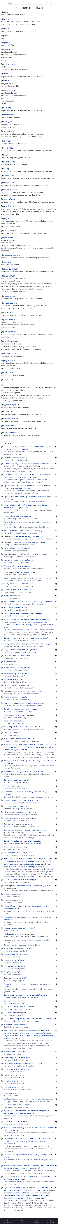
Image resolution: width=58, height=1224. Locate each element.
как (48, 474)
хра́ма (24, 507)
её (18, 771)
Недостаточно (10, 650)
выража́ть (25, 466)
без (24, 589)
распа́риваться (10, 341)
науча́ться (8, 372)
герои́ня (7, 1195)
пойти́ (6, 986)
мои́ (15, 832)
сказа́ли (13, 477)
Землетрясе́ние (10, 995)
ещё (9, 1087)
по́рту (39, 530)
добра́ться (36, 601)
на (38, 485)
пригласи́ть (18, 1007)
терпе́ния (15, 524)
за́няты (20, 619)
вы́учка (7, 154)
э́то (31, 446)
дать (23, 966)
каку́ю (27, 1018)
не (10, 457)
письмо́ (17, 624)
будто (6, 477)
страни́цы (36, 1165)
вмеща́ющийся (10, 418)
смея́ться (14, 1130)
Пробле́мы (8, 496)
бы (13, 505)
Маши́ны (7, 1127)
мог (8, 613)
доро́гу (33, 530)
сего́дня (23, 715)
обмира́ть (8, 147)
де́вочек (49, 1099)
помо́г (29, 824)
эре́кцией (19, 496)
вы (16, 505)
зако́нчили (11, 984)
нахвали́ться (9, 296)
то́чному (42, 792)
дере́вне (7, 507)
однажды (21, 1127)
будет (20, 866)
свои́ (32, 466)
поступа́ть (30, 928)
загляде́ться (9, 199)
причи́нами (8, 499)
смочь (6, 28)
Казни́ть (19, 1138)
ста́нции (47, 601)
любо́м (48, 861)
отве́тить (51, 624)
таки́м (30, 1035)
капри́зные (10, 1038)
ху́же (18, 786)
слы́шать (29, 584)
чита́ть (35, 554)
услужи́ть (8, 218)
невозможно (35, 727)
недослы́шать (10, 302)
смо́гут (30, 858)
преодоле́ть (18, 560)
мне (27, 530)
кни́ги (45, 1165)
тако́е (16, 1030)
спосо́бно (46, 744)
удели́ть (33, 624)
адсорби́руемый (11, 404)
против (46, 906)
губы (19, 832)
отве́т (38, 622)
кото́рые (47, 446)
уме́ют (15, 474)
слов (45, 1198)
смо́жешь (31, 830)
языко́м (24, 697)
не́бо (43, 1030)
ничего (14, 747)
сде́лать (7, 747)
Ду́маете (7, 858)
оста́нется (14, 864)
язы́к (35, 650)
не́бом (36, 1035)
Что (16, 861)
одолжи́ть (23, 613)
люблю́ (11, 463)
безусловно (9, 861)
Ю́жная (44, 866)
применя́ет (19, 1198)
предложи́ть (49, 1018)
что (16, 644)
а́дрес (21, 771)
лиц (20, 744)
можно (11, 812)
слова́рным (11, 1193)
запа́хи (17, 885)
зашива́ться (9, 275)
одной (29, 1165)
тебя (38, 522)
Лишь (6, 554)
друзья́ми (43, 858)
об (36, 1063)
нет (29, 477)
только (25, 650)
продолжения (35, 619)
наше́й (51, 1165)
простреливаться (12, 255)
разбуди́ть (38, 885)
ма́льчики (22, 1099)
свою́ (37, 644)
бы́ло (42, 522)
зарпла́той (8, 763)
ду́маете (10, 644)
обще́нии (30, 1198)
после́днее (8, 624)
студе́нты (22, 554)
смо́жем (41, 940)
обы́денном (40, 1154)
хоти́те (31, 1007)
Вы (16, 530)
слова (40, 832)
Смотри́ (7, 830)
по (17, 507)
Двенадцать (37, 1195)
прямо (26, 818)
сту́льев (46, 1195)
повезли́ (18, 488)
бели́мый (8, 411)
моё (45, 622)
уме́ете (10, 673)
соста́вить (18, 522)
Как (5, 928)
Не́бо (6, 1030)
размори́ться (9, 331)
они (8, 928)
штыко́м (30, 1176)
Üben (21, 1221)
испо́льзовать (20, 812)
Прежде (7, 485)
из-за (23, 516)
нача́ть (16, 715)
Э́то (33, 906)
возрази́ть (31, 485)
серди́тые (50, 1035)
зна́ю (8, 619)
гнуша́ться (8, 182)
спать (18, 516)
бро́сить (22, 1168)
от (31, 622)
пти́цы (16, 572)
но (28, 446)
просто (10, 917)
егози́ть (7, 262)
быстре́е (41, 1099)
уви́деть (39, 830)
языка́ (44, 1190)
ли (24, 866)
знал (14, 771)
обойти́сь (8, 49)
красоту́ (7, 1157)
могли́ (9, 505)
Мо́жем (7, 1110)
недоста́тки (38, 446)
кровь (28, 1057)
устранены (23, 449)
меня (6, 466)
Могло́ (6, 786)
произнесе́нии (31, 832)
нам (23, 879)
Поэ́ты (7, 589)
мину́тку (41, 624)
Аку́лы (6, 1057)
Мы (5, 516)
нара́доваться (10, 230)
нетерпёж (8, 312)
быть (11, 449)
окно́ (27, 548)
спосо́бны (29, 885)
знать (6, 19)
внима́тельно (16, 830)
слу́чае (7, 864)
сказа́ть (24, 601)
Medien (36, 1221)
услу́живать (9, 360)
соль (26, 780)
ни (22, 861)
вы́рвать (19, 1165)
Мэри (6, 738)
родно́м (30, 1113)
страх (30, 560)
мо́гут (6, 449)
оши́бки (39, 691)
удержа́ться (9, 64)
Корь (6, 948)
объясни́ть (22, 505)
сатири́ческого (17, 1195)
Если (6, 771)
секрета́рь (18, 1141)
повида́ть (8, 121)
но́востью (16, 940)
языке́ (18, 1113)
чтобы (14, 655)
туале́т (27, 806)
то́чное (28, 638)
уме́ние (7, 80)
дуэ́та (11, 1198)
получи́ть (26, 622)
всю (34, 1168)
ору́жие (35, 812)
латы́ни (42, 542)
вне (23, 566)
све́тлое (36, 1030)
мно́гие (20, 760)
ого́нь (30, 1168)
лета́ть (31, 572)
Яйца (6, 812)
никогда (48, 1127)
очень (10, 703)
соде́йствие (25, 667)
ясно (19, 466)
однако (45, 1138)
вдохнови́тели (13, 1190)
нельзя (24, 750)
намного (42, 463)
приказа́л (10, 1138)
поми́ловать (35, 1138)
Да (5, 661)
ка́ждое (26, 744)
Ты (5, 522)
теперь (33, 984)
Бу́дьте (7, 578)
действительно (22, 1110)
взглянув (7, 1033)
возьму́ (9, 1018)
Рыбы (6, 566)
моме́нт (43, 995)
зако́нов (7, 908)
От (46, 864)
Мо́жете (7, 679)
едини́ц (30, 1193)
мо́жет (11, 948)
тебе (22, 894)
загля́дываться (10, 268)
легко (16, 449)
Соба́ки (7, 474)
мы (19, 655)
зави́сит (7, 866)
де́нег (38, 613)
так (33, 917)
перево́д (36, 841)
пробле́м (36, 800)
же (13, 1035)
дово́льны (43, 760)
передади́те (14, 780)
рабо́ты (45, 619)
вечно (24, 457)
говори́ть (42, 1110)
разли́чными (46, 496)
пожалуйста (42, 638)
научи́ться (33, 1110)
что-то (23, 485)
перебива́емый (10, 425)
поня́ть (21, 1001)
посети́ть (37, 771)
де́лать (21, 1176)
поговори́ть (18, 595)
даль (41, 536)
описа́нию (8, 794)
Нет (19, 477)
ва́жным (34, 864)
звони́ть (17, 879)
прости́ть (14, 727)
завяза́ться (8, 131)
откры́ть (21, 548)
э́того (18, 954)
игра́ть (16, 673)
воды (27, 566)
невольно (23, 1033)
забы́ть (25, 727)
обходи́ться (9, 90)
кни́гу (39, 1168)
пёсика (44, 474)
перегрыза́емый (11, 432)
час (27, 685)
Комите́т (7, 744)
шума (28, 516)
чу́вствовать (20, 1057)
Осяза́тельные (10, 792)
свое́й (50, 760)
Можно (7, 727)
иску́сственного (34, 1190)
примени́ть (30, 644)
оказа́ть (16, 667)
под (26, 1035)
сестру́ (34, 934)
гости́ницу (34, 709)
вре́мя (33, 638)
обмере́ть (8, 168)
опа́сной (28, 948)
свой (26, 560)
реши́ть (49, 747)
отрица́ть (26, 1105)
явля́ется (24, 940)
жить (19, 457)
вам (35, 703)
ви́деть (36, 536)
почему (31, 505)
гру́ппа (15, 744)
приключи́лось (30, 861)
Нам (5, 703)
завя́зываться (10, 189)
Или (5, 853)
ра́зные (42, 1035)
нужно (19, 622)
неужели (7, 1035)
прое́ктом (8, 622)
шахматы (25, 673)
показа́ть (22, 530)
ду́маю (9, 760)
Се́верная (33, 866)
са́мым (28, 864)
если (29, 522)
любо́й (37, 995)
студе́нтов (16, 542)
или (17, 853)
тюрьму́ (27, 488)
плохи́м (14, 536)
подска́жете (12, 685)
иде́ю (42, 644)
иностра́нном (9, 1113)
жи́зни (6, 1168)
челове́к (9, 446)
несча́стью (8, 1141)
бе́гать (34, 1099)
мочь (5, 12)
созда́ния (24, 1190)
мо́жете (42, 578)
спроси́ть (42, 1033)
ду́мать (35, 1127)
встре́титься (39, 747)
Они (5, 560)
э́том (40, 1063)
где (21, 806)
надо (9, 1154)
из (31, 744)
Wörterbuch (7, 1221)
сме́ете (13, 934)
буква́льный (28, 841)
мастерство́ (9, 114)
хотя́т (12, 853)
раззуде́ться (9, 319)
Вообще (7, 1099)
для (27, 619)
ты (14, 613)
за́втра (23, 607)
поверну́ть (20, 1051)
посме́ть (7, 107)
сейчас (32, 818)
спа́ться (7, 140)
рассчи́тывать (23, 1069)
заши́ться (8, 379)
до (42, 601)
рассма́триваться (45, 1187)
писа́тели (15, 1187)
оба (17, 738)
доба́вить (18, 841)
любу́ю (15, 1018)
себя (29, 917)
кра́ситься (8, 237)
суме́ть (6, 42)
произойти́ (28, 995)
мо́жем (13, 516)
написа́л (26, 1141)
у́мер (9, 655)
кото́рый (21, 685)
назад (27, 1051)
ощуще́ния (21, 792)
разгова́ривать (25, 474)
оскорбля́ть (21, 934)
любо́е (29, 879)
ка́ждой (44, 505)
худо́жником (21, 1154)
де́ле (49, 644)
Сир (5, 1176)
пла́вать (19, 721)
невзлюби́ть (9, 161)
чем (13, 485)
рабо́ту (19, 984)
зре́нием (21, 536)
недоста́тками (20, 446)
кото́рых (35, 744)
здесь (26, 800)
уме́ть (6, 35)
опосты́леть (9, 175)
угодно (47, 1176)
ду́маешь (11, 584)
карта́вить (8, 206)
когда (17, 463)
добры (13, 578)
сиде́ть (29, 1179)
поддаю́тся (34, 792)
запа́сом (19, 1193)
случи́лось (8, 919)
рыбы (18, 584)
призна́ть (27, 691)
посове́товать (20, 709)
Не (5, 505)
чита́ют (32, 542)
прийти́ (49, 578)
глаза (37, 474)
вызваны (37, 496)
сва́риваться (9, 353)
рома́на (27, 1195)
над (50, 619)
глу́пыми (27, 906)
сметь (6, 73)
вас (34, 622)
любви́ (29, 589)
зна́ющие (35, 463)
